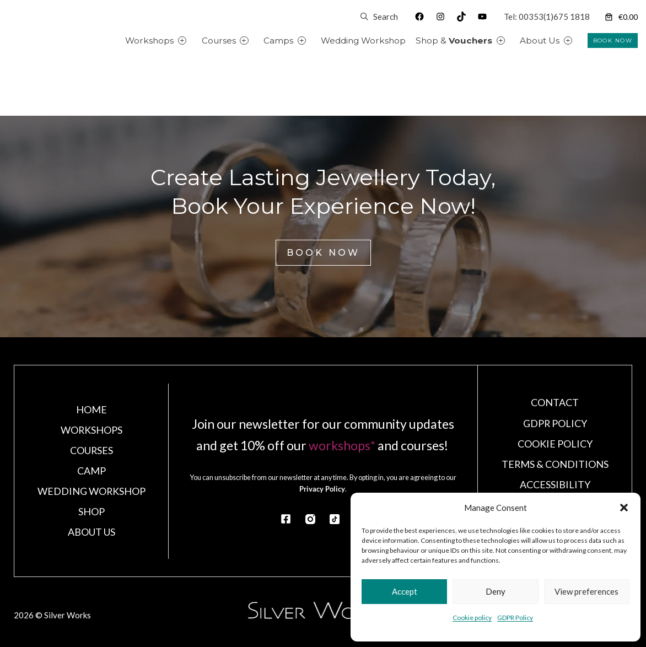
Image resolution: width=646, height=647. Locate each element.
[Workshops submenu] (194, 40)
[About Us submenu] (580, 40)
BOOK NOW (612, 40)
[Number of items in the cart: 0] (620, 17)
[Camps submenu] (314, 40)
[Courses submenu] (256, 40)
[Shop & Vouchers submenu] (513, 40)
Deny (495, 591)
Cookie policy (472, 617)
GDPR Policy (515, 617)
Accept (404, 591)
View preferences (586, 591)
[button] (623, 507)
